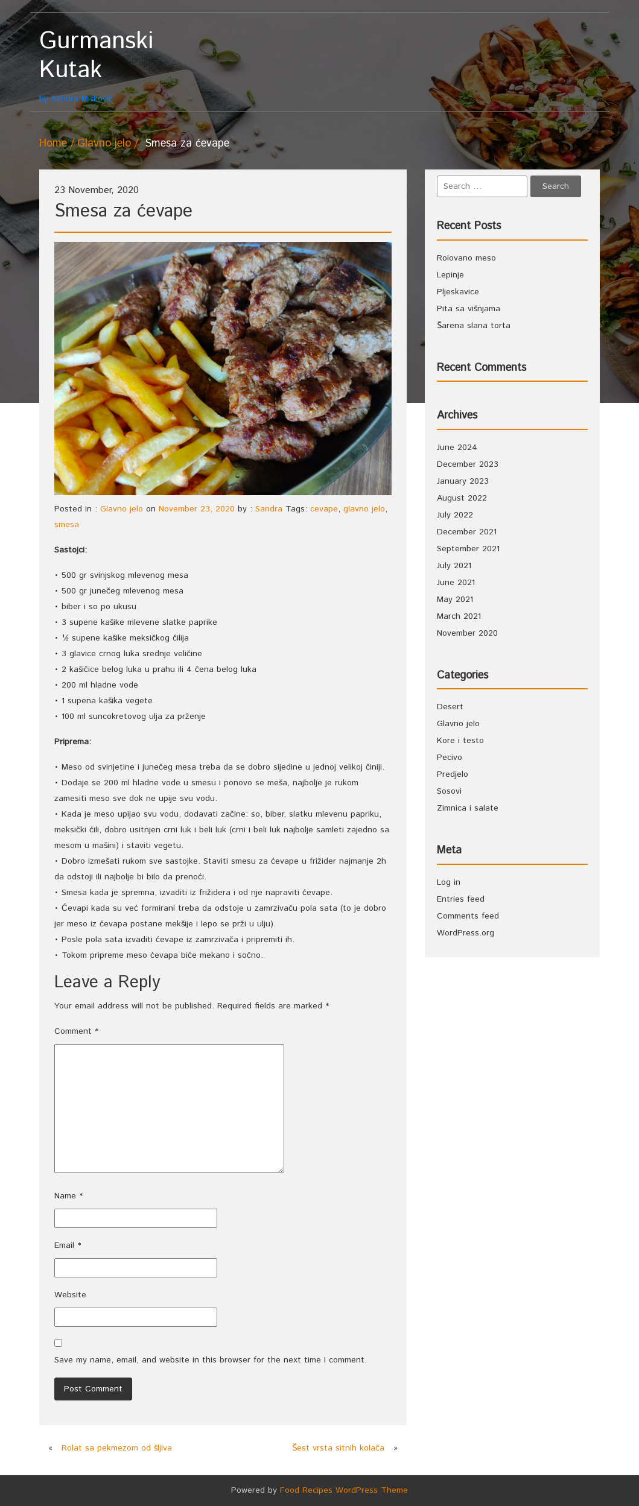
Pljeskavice (458, 292)
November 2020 (467, 633)
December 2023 (467, 464)
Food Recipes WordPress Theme (344, 1490)
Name (68, 1196)
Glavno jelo (104, 143)
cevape (324, 509)
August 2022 (462, 498)
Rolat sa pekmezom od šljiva (117, 1448)
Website (70, 1295)
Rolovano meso (466, 258)
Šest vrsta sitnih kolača (338, 1448)
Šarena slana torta (473, 326)
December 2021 (467, 532)
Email (67, 1245)
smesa (66, 525)
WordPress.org (465, 933)
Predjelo (452, 774)
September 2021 (468, 549)
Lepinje (450, 275)
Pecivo (449, 757)
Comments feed (468, 916)
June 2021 (456, 583)
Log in (448, 882)
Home (53, 143)
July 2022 (455, 515)
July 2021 (454, 566)
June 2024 (457, 447)
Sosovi (449, 791)
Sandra (268, 509)
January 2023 (463, 481)
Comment (76, 1031)
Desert (450, 707)
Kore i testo (460, 741)
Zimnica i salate (467, 808)
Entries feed (461, 899)
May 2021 (455, 599)
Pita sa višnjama (468, 309)
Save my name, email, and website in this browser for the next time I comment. (210, 1360)
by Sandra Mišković (107, 66)
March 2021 (459, 616)
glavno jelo (364, 509)
